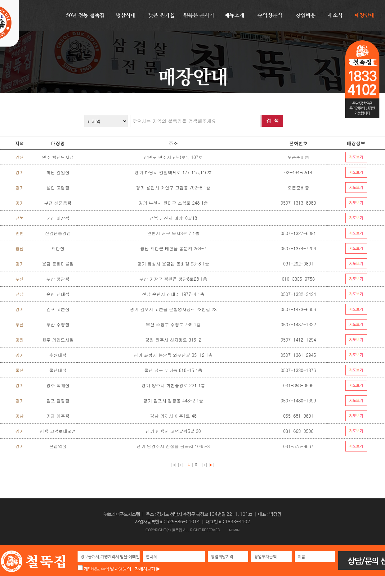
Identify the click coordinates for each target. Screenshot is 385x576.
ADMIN (234, 530)
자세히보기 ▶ (147, 569)
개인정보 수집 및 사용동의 (104, 569)
